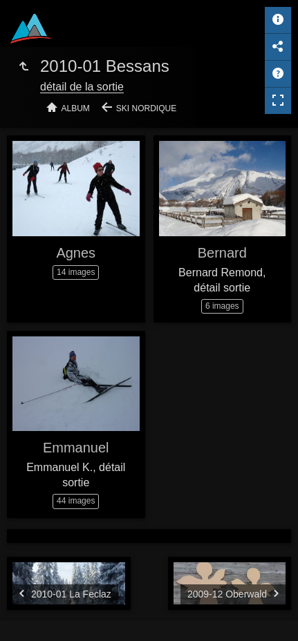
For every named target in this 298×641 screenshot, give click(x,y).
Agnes (75, 252)
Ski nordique (146, 108)
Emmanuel (76, 447)
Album (76, 108)
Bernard (222, 252)
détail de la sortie (82, 87)
